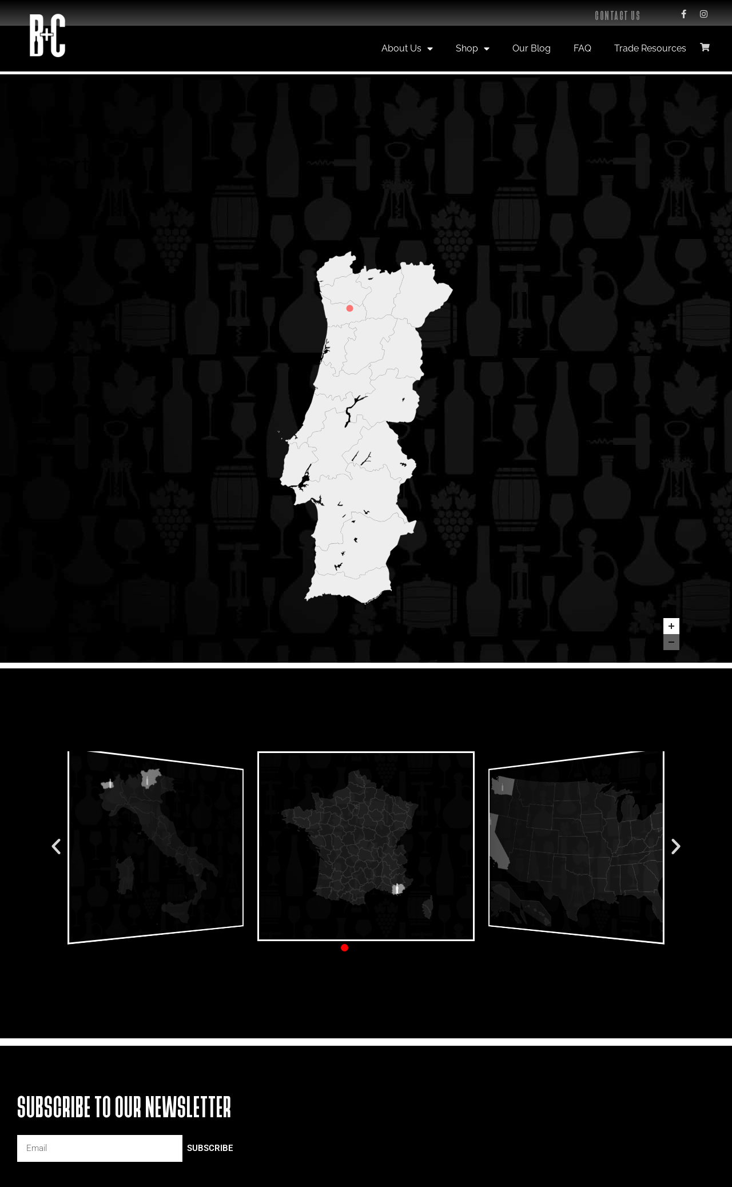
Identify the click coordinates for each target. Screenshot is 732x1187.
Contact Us (617, 16)
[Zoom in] (671, 626)
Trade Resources (650, 48)
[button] (56, 846)
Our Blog (531, 48)
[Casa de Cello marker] (350, 308)
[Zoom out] (671, 642)
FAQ (582, 48)
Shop (473, 48)
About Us (407, 48)
